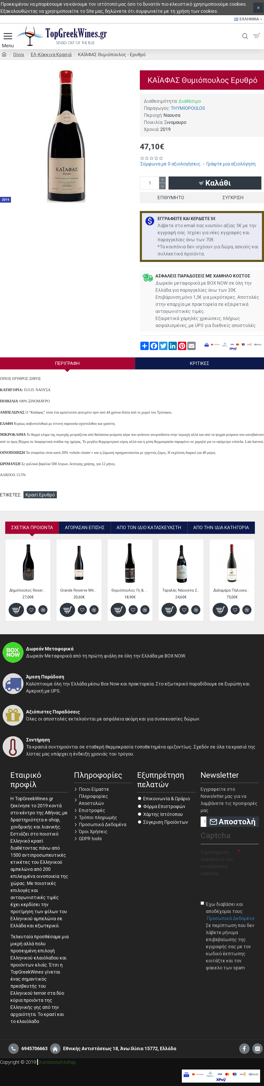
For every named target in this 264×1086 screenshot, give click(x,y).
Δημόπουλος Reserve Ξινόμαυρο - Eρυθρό (28, 590)
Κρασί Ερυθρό (40, 495)
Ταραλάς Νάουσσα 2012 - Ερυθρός (181, 590)
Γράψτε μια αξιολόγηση (231, 164)
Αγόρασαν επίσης (85, 527)
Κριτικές (199, 363)
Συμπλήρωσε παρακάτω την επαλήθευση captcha (217, 862)
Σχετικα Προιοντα (32, 527)
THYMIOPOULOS (188, 108)
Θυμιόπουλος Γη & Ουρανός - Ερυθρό (130, 590)
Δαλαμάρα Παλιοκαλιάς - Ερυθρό (232, 590)
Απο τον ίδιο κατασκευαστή (149, 527)
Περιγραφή (67, 363)
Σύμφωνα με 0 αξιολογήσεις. (170, 164)
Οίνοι (18, 54)
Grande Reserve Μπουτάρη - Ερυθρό (79, 590)
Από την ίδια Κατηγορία (221, 527)
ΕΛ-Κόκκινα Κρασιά (51, 54)
